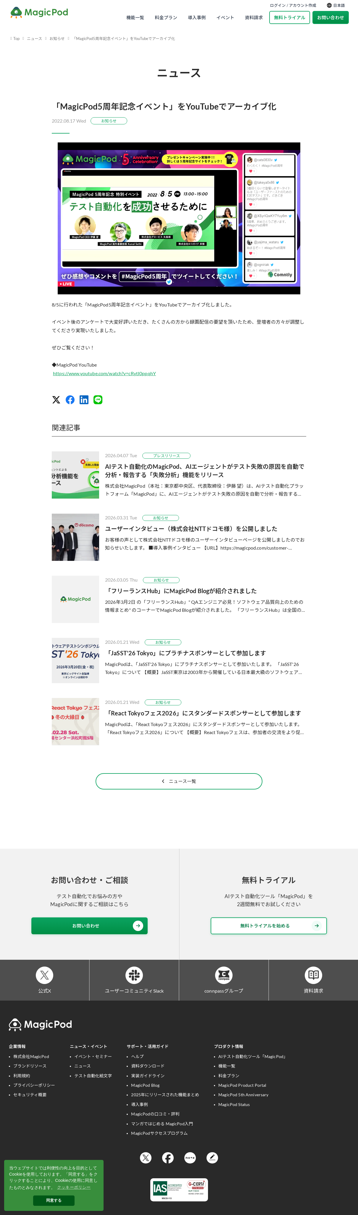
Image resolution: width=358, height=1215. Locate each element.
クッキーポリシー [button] (74, 1187)
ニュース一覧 (179, 789)
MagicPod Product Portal (242, 1097)
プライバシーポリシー (34, 1097)
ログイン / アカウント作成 (293, 5)
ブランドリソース (29, 1077)
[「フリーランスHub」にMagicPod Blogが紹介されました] (179, 599)
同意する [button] (54, 1200)
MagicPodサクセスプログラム (159, 1144)
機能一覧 (135, 17)
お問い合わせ (330, 17)
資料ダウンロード (148, 1077)
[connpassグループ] (224, 985)
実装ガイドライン (148, 1087)
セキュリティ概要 (29, 1106)
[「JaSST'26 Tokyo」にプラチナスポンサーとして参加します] (179, 660)
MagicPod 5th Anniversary (243, 1106)
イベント (225, 17)
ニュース (34, 38)
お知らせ (57, 38)
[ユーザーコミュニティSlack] (134, 985)
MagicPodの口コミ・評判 (155, 1125)
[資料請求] (313, 985)
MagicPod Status (234, 1116)
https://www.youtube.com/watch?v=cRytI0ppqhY (104, 373)
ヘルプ (137, 1068)
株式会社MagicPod (31, 1068)
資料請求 (254, 17)
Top (16, 38)
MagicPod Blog (145, 1097)
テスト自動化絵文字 (93, 1087)
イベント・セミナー (93, 1068)
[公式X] (44, 985)
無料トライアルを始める (281, 935)
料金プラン (166, 17)
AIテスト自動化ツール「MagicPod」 (253, 1068)
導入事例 (197, 17)
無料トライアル (289, 17)
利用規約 (21, 1087)
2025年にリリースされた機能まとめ (165, 1106)
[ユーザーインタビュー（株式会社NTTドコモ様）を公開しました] (179, 537)
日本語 (336, 5)
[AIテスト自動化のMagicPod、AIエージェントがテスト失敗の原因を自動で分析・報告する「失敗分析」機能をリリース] (179, 475)
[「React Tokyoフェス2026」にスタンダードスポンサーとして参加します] (179, 721)
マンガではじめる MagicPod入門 (162, 1135)
